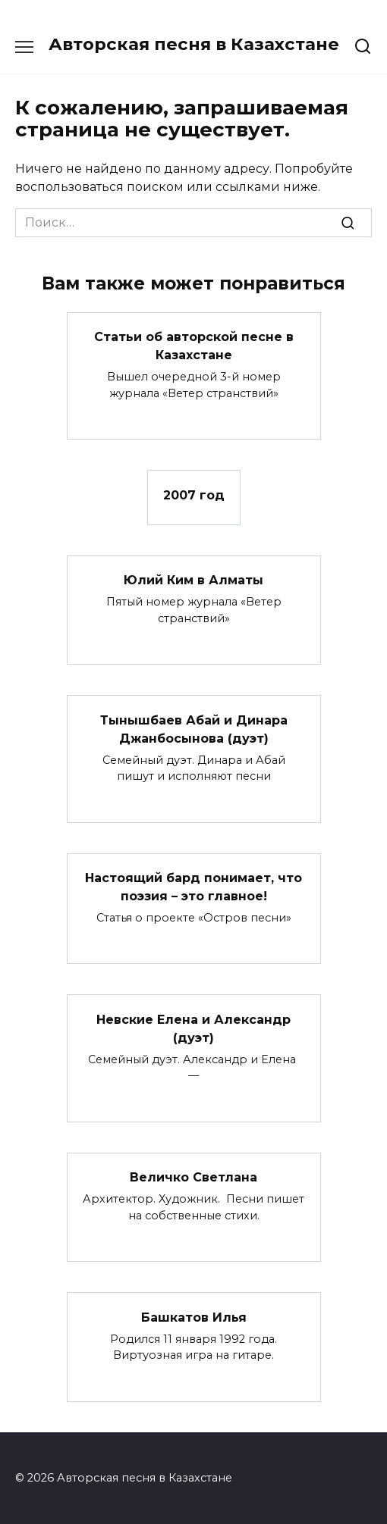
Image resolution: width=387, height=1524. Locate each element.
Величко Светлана (193, 1177)
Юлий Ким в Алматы (193, 580)
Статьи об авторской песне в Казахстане (194, 346)
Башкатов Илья (194, 1317)
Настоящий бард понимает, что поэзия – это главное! (193, 887)
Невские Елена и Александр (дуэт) (193, 1028)
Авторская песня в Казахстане (194, 44)
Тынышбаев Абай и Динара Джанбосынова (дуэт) (194, 728)
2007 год (194, 494)
